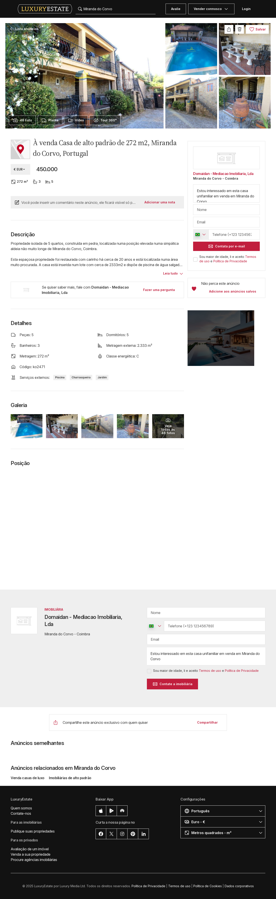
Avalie (175, 9)
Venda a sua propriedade (30, 854)
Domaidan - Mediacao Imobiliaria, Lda (223, 173)
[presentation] (22, 120)
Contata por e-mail (226, 246)
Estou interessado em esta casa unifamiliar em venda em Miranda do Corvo (226, 193)
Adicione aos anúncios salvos (232, 291)
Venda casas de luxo (28, 778)
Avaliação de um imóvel (30, 849)
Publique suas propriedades (33, 831)
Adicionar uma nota (159, 202)
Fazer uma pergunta (159, 290)
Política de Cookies (207, 886)
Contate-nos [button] (21, 813)
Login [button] (246, 9)
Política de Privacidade (230, 261)
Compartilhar (207, 722)
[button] (226, 340)
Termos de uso (210, 670)
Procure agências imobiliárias (34, 859)
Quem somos (21, 808)
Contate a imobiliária (172, 684)
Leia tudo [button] (170, 273)
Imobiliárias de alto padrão (70, 778)
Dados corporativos (239, 886)
